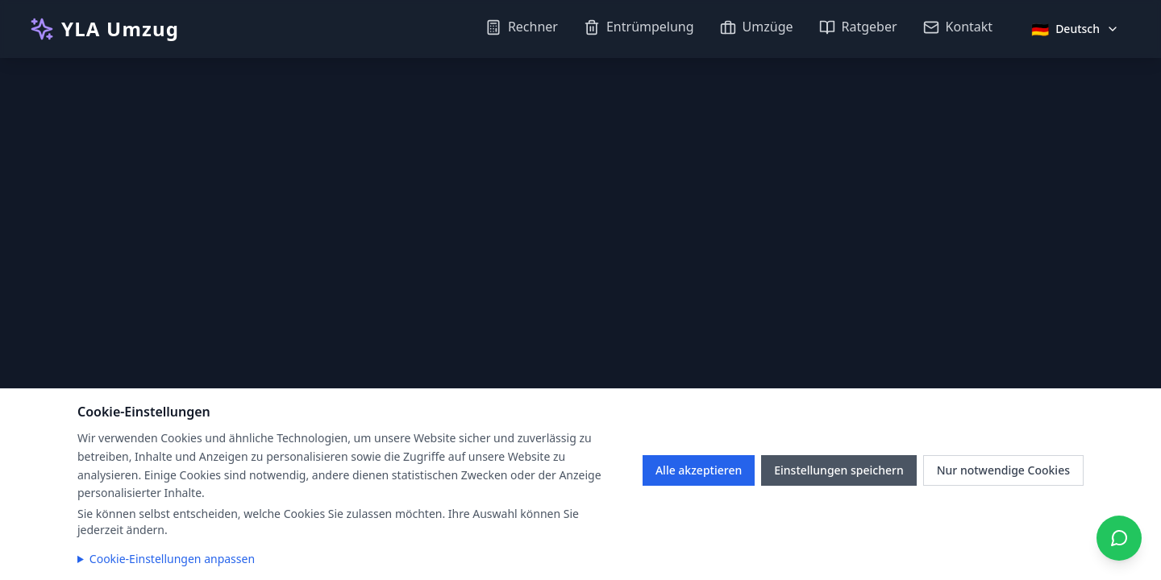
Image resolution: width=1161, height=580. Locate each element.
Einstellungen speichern (839, 470)
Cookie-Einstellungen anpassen (172, 558)
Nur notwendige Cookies (1003, 470)
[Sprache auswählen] (1075, 29)
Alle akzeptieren (698, 470)
